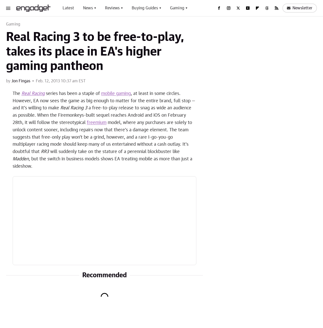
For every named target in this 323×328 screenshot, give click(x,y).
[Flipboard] (257, 8)
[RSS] (276, 8)
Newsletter (299, 8)
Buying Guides (145, 8)
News (88, 8)
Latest (68, 8)
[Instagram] (228, 8)
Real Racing (33, 93)
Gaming (177, 8)
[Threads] (267, 8)
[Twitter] (238, 8)
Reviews (112, 8)
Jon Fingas (20, 81)
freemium (96, 122)
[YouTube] (248, 8)
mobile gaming (116, 93)
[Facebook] (219, 8)
